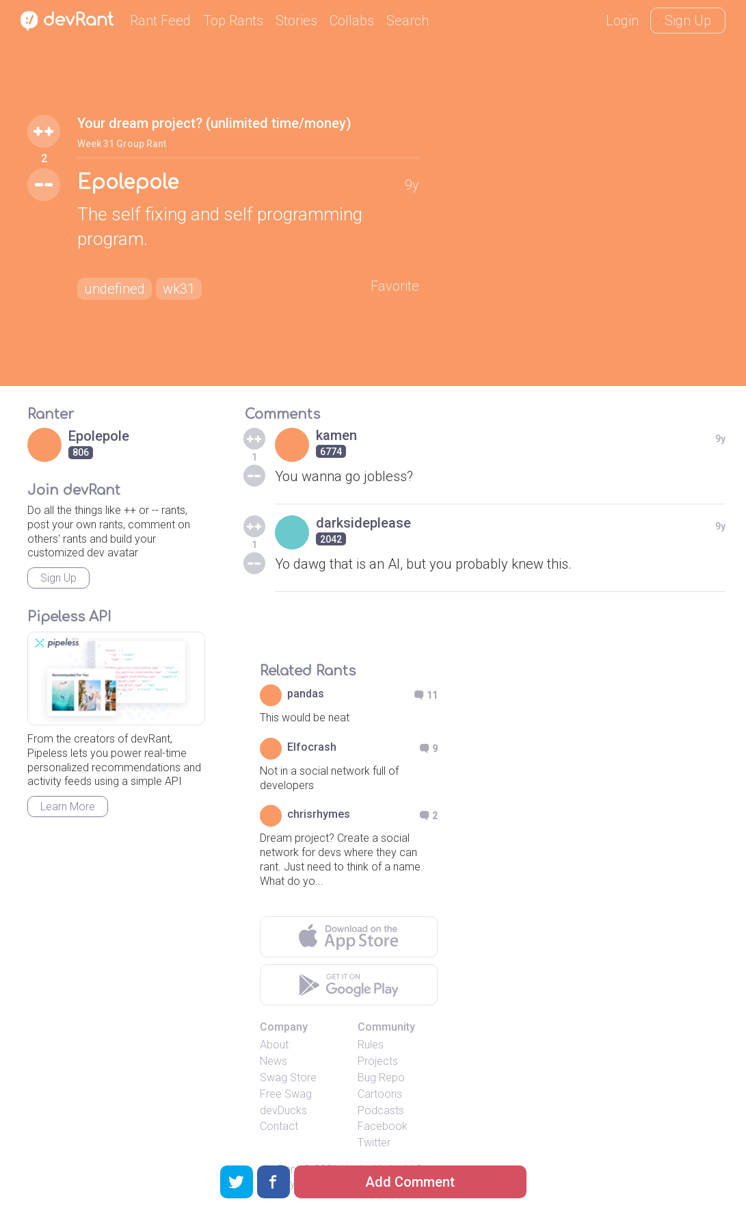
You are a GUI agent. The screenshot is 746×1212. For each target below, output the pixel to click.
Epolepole (127, 183)
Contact (279, 1126)
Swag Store (288, 1077)
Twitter (374, 1142)
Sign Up (688, 20)
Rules (371, 1044)
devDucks (283, 1110)
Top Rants (233, 20)
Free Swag (286, 1093)
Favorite (395, 286)
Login (622, 20)
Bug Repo (381, 1077)
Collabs (352, 20)
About (274, 1044)
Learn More (67, 806)
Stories (296, 20)
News (273, 1061)
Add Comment (410, 1182)
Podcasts (381, 1110)
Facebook (383, 1126)
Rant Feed (160, 20)
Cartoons (380, 1093)
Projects (378, 1061)
